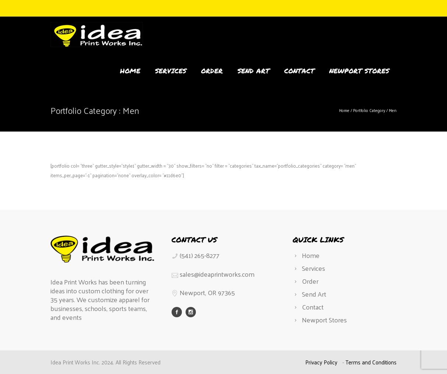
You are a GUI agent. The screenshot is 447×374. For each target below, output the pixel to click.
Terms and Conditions (371, 362)
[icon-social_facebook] (179, 312)
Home (130, 71)
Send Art (253, 71)
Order (212, 71)
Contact (299, 71)
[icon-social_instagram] (191, 312)
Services (170, 71)
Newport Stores (359, 71)
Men (393, 110)
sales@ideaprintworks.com (217, 274)
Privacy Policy (321, 362)
